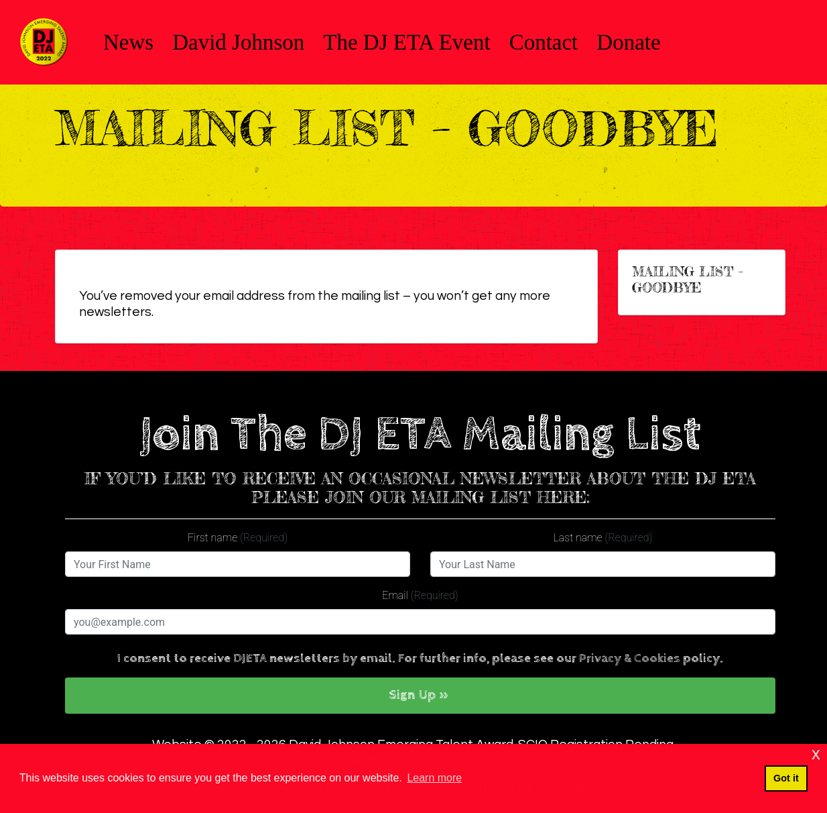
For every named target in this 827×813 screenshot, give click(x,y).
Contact (543, 42)
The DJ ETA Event (406, 42)
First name (238, 537)
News (128, 42)
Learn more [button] (434, 777)
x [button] (816, 753)
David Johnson (238, 42)
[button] (420, 696)
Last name (603, 537)
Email (420, 595)
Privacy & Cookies (629, 658)
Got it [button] (786, 778)
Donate (628, 42)
